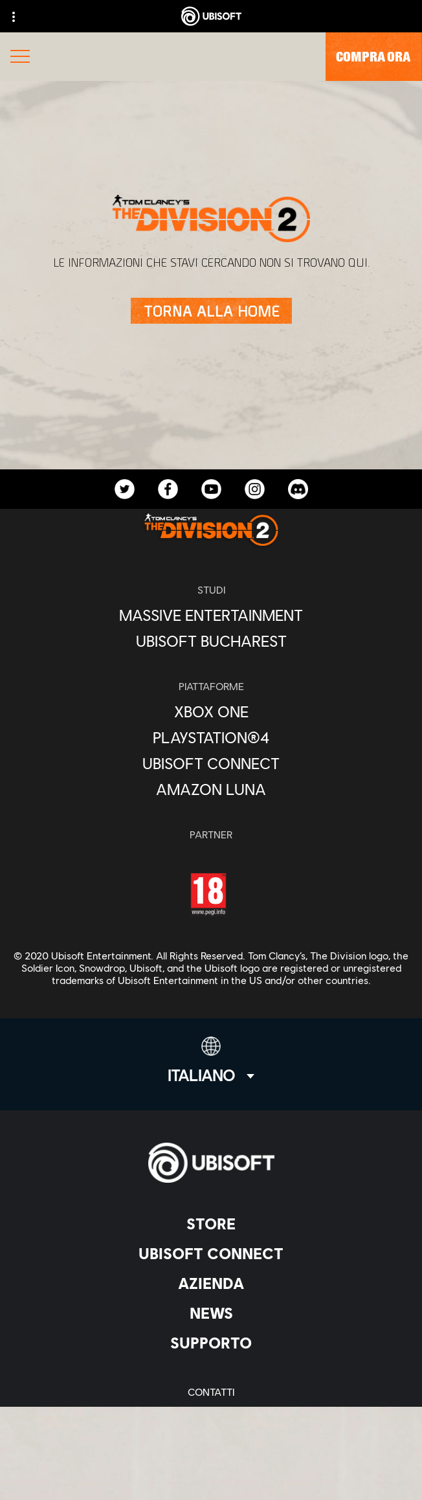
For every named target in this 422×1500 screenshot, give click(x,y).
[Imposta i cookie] (211, 1477)
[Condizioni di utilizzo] (211, 1434)
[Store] (211, 1223)
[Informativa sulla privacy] (211, 1413)
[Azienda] (211, 1283)
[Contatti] (211, 1391)
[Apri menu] (20, 58)
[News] (211, 1312)
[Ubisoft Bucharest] (211, 640)
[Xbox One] (211, 711)
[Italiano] (211, 1060)
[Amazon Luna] (211, 789)
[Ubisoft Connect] (211, 1253)
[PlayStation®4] (211, 737)
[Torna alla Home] (211, 311)
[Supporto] (211, 1342)
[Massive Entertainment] (211, 615)
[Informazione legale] (211, 1456)
